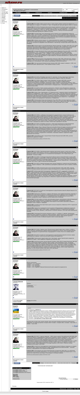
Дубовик (15, 22)
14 (47, 15)
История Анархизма (34, 9)
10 (45, 15)
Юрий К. (15, 306)
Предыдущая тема (41, 365)
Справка (28, 12)
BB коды (14, 374)
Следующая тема (49, 365)
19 (55, 15)
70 (69, 15)
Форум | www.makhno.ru (18, 9)
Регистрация (18, 12)
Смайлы (14, 375)
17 (52, 15)
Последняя (74, 15)
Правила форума (16, 378)
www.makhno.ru (70, 388)
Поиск (75, 12)
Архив (75, 388)
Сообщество (38, 12)
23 (61, 15)
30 (67, 15)
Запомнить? (75, 9)
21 (58, 15)
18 (53, 15)
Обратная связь (63, 388)
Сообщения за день (63, 12)
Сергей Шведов (18, 281)
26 (66, 15)
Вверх (78, 388)
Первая (42, 15)
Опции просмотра (73, 17)
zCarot (47, 391)
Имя (63, 9)
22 (59, 15)
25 (64, 15)
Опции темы (64, 17)
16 (50, 15)
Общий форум (27, 9)
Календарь (50, 12)
